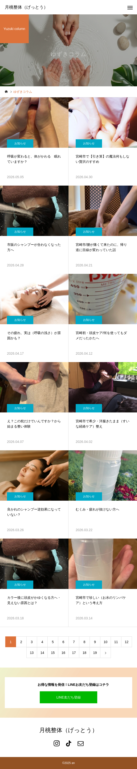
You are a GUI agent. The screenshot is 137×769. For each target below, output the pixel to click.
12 (127, 642)
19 (95, 653)
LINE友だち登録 (68, 697)
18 (84, 653)
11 (116, 642)
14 (42, 653)
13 (32, 653)
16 (63, 653)
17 (74, 653)
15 (53, 653)
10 (106, 642)
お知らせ (20, 143)
